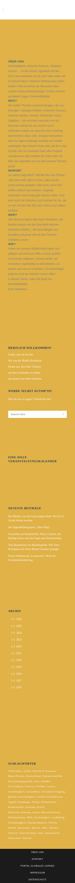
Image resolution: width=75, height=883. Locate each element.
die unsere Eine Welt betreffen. (25, 378)
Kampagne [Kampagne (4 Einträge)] (24, 801)
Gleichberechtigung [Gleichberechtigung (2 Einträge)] (53, 791)
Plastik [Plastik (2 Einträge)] (53, 822)
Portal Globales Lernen (37, 866)
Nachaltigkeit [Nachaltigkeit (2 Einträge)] (42, 817)
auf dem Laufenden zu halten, (24, 372)
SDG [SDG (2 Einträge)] (44, 827)
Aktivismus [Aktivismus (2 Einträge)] (15, 770)
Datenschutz (37, 879)
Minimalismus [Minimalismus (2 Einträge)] (16, 817)
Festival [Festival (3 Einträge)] (30, 786)
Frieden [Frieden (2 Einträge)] (40, 786)
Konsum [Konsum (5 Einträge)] (30, 807)
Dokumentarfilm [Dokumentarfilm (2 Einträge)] (52, 776)
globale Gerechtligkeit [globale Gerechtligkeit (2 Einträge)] (21, 796)
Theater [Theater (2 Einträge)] (53, 827)
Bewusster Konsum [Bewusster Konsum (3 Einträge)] (44, 770)
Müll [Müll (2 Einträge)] (29, 817)
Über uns (37, 852)
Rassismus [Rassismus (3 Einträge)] (24, 827)
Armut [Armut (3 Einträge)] (27, 770)
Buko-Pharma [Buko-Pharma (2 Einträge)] (16, 776)
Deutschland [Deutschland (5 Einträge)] (33, 776)
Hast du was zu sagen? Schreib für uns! (29, 399)
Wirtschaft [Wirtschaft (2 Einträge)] (14, 838)
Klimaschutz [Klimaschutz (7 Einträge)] (48, 801)
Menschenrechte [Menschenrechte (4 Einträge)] (51, 812)
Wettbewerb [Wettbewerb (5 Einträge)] (52, 832)
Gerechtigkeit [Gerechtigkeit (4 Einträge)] (16, 791)
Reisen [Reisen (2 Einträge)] (36, 827)
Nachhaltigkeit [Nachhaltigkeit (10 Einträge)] (17, 822)
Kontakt (37, 859)
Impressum (37, 872)
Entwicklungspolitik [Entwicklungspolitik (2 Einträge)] (20, 781)
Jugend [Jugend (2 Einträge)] (12, 801)
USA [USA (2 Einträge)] (40, 832)
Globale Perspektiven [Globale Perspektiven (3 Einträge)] (49, 796)
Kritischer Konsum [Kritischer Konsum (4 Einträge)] (19, 812)
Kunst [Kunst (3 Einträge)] (35, 812)
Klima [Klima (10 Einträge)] (36, 801)
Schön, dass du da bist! (20, 354)
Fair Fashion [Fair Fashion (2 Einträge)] (15, 786)
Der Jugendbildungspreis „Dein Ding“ (29, 527)
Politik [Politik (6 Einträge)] (12, 827)
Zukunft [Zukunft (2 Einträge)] (27, 838)
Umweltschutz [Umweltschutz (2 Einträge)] (27, 832)
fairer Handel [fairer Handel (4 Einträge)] (42, 781)
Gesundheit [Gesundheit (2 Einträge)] (33, 791)
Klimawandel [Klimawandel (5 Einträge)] (16, 807)
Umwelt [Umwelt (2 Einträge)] (13, 832)
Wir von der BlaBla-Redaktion (25, 360)
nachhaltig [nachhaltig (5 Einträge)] (58, 817)
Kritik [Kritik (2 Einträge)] (40, 807)
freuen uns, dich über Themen (24, 366)
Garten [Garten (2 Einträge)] (51, 786)
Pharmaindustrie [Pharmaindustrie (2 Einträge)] (37, 822)
